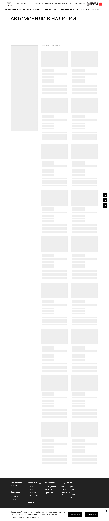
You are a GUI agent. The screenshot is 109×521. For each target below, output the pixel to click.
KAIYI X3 (30, 490)
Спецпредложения (50, 487)
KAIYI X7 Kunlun (33, 496)
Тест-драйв (48, 490)
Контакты (14, 496)
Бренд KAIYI (15, 499)
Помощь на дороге (68, 490)
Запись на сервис (67, 487)
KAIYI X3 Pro (32, 493)
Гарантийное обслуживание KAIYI (68, 494)
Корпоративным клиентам (50, 494)
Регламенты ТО (66, 498)
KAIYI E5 (30, 487)
